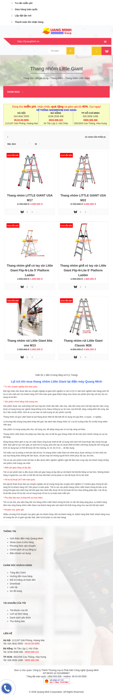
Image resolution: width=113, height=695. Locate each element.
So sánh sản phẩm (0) (95, 137)
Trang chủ (28, 78)
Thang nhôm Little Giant (77, 78)
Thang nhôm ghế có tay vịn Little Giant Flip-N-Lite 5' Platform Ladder (30, 270)
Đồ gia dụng (42, 78)
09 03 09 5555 (79, 676)
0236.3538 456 (55, 116)
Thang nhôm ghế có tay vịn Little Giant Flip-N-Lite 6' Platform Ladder (83, 270)
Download (15, 583)
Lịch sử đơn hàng (19, 614)
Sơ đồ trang (16, 591)
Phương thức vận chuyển (23, 546)
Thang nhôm (56, 78)
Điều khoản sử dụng (20, 553)
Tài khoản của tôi (19, 610)
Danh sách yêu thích (20, 617)
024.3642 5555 (21, 116)
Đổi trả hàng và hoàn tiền (23, 580)
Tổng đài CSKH (18, 572)
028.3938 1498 (90, 116)
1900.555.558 (54, 676)
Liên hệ (13, 587)
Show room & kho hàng (22, 542)
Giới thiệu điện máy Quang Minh (26, 538)
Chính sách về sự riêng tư (23, 549)
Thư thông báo (17, 621)
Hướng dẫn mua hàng (21, 576)
